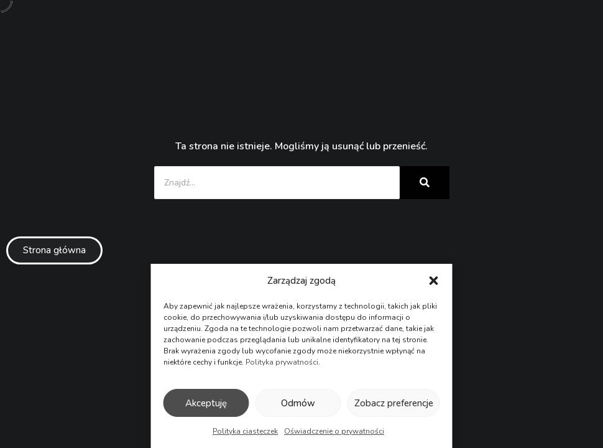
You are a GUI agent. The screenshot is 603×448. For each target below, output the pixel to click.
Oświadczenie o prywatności (334, 431)
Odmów (298, 403)
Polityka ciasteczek (245, 431)
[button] (434, 280)
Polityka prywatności (282, 362)
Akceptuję (206, 403)
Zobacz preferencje (393, 403)
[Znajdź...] (277, 182)
